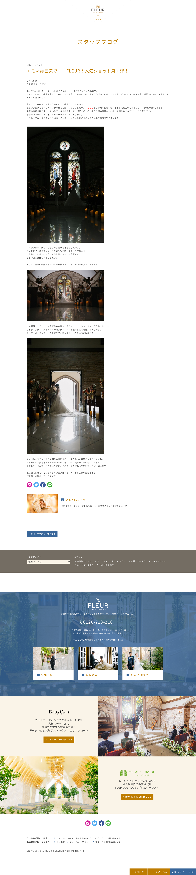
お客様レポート (84, 561)
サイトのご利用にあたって (108, 842)
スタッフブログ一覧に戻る (43, 534)
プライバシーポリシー (80, 842)
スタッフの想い (158, 561)
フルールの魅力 (106, 565)
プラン (122, 561)
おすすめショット (85, 565)
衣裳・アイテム (138, 561)
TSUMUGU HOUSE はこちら (138, 797)
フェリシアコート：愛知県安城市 (72, 838)
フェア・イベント (105, 561)
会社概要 (61, 842)
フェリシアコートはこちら (60, 740)
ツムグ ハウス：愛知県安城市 (107, 838)
